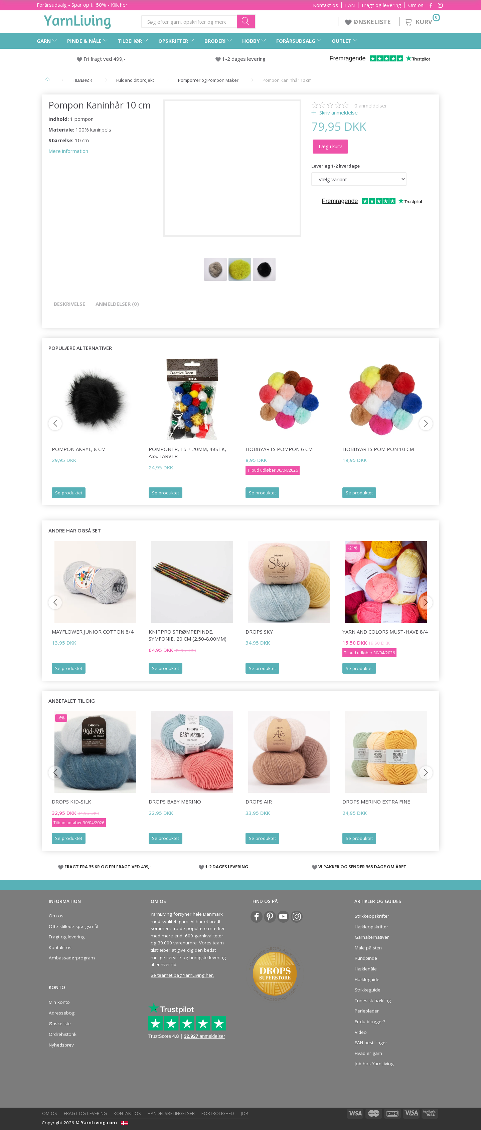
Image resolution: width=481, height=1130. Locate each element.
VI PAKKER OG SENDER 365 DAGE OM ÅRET (362, 867)
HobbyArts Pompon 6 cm (279, 449)
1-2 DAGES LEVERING (226, 867)
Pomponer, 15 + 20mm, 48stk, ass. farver (187, 452)
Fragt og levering (381, 5)
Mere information (68, 151)
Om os (416, 5)
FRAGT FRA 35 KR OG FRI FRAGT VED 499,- (107, 867)
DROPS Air (259, 801)
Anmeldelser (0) (117, 303)
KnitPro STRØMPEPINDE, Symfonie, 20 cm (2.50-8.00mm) (187, 635)
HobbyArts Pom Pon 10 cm (378, 449)
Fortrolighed (217, 1113)
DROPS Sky (259, 631)
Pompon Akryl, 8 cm (79, 449)
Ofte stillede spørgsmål (73, 926)
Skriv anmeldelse (338, 112)
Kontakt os (325, 5)
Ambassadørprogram (72, 958)
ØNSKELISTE (368, 22)
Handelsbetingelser (171, 1113)
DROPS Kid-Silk (71, 801)
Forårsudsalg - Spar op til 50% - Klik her (82, 4)
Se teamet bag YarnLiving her (182, 975)
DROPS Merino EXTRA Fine (376, 801)
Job (245, 1113)
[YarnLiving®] (77, 20)
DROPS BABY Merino (175, 801)
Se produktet (68, 493)
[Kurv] (421, 21)
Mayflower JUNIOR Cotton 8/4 (93, 631)
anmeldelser (370, 105)
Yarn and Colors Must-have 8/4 (385, 631)
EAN (350, 5)
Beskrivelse (69, 303)
